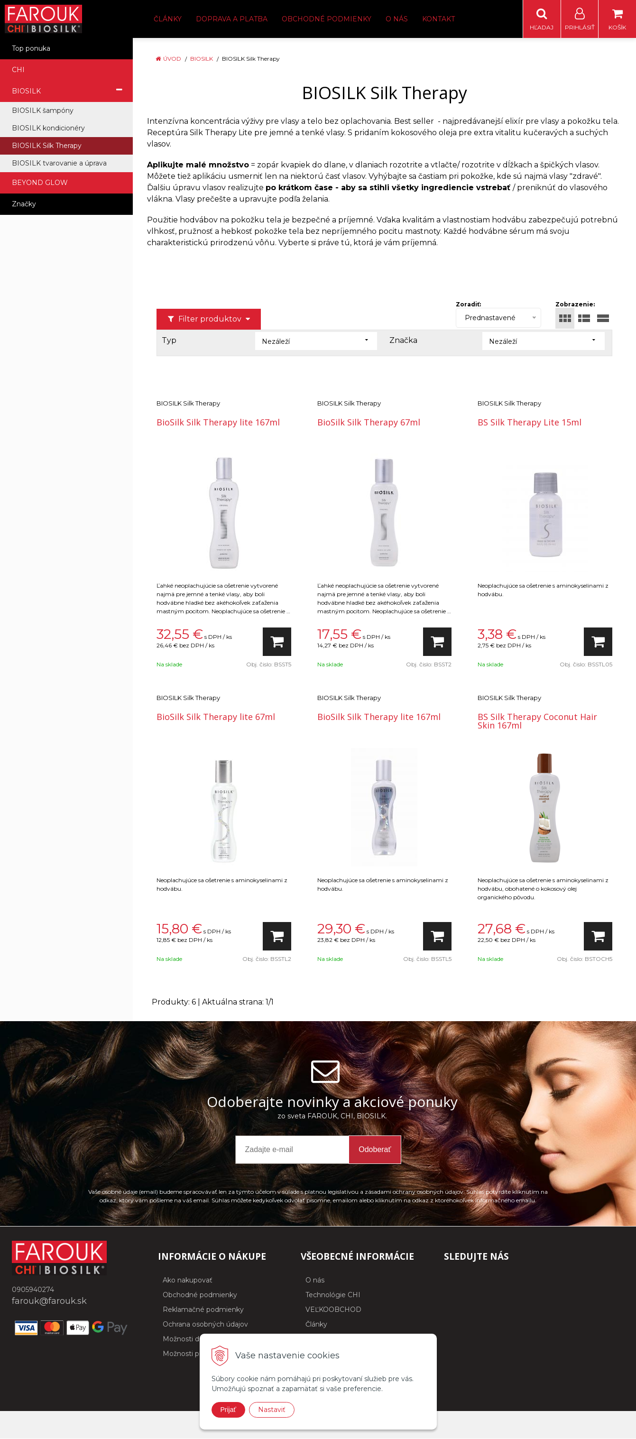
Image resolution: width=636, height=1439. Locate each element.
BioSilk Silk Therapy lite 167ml (218, 422)
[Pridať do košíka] (277, 642)
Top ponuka (31, 49)
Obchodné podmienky (326, 19)
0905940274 (33, 1290)
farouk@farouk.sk (49, 1301)
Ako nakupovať (187, 1280)
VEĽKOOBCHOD (333, 1310)
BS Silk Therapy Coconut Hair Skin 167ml (537, 721)
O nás (397, 19)
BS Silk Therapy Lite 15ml (529, 422)
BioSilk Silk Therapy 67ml (368, 422)
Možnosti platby (189, 1354)
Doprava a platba (231, 19)
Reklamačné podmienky (203, 1310)
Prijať (228, 1409)
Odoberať (375, 1150)
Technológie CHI (332, 1295)
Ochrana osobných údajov (205, 1324)
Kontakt (438, 19)
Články (168, 19)
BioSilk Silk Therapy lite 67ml (216, 717)
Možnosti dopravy (192, 1339)
